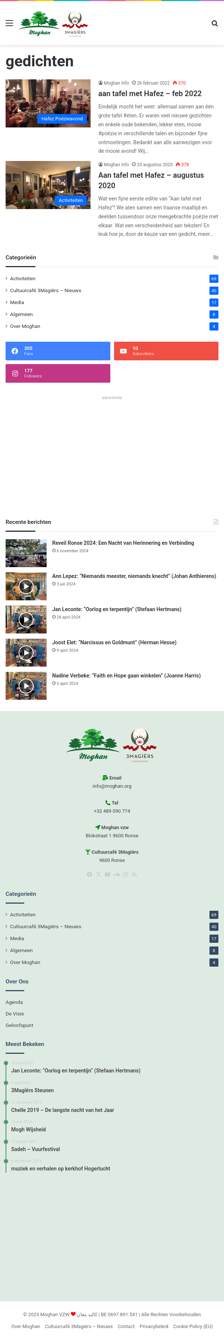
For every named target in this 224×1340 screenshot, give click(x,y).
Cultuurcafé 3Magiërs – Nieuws (45, 290)
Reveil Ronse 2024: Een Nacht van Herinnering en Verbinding (123, 543)
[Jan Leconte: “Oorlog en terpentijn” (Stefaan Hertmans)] (26, 619)
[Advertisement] (112, 455)
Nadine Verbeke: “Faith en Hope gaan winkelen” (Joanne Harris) (126, 676)
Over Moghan (25, 326)
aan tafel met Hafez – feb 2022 (150, 93)
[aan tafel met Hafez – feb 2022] (48, 103)
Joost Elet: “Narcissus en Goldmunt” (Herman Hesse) (114, 642)
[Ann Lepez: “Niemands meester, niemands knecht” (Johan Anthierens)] (26, 586)
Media (17, 302)
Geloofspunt (19, 1025)
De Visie (15, 1014)
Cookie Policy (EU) (193, 1326)
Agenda (14, 1002)
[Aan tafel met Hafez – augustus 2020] (48, 185)
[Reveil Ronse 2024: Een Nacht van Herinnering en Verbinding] (26, 553)
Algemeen (21, 314)
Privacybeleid (154, 1326)
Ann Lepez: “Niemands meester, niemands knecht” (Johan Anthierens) (134, 576)
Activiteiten (22, 278)
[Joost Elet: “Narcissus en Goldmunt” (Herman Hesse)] (26, 653)
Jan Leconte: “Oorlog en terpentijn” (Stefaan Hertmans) (117, 609)
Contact (126, 1326)
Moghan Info (116, 83)
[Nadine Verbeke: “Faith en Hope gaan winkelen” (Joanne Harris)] (26, 686)
